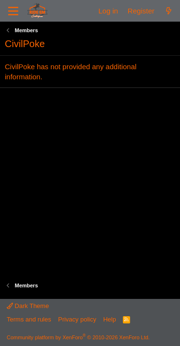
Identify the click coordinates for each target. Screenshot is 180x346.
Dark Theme (28, 305)
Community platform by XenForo (78, 337)
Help (109, 319)
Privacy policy (77, 319)
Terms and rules (29, 319)
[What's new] (168, 11)
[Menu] (13, 11)
